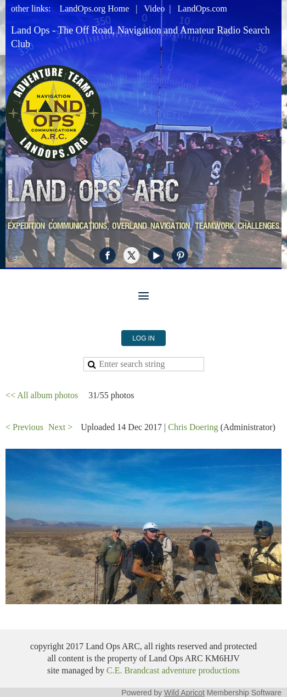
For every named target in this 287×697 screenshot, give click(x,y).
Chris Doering (193, 427)
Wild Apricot (184, 692)
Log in (143, 338)
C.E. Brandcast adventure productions (173, 670)
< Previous (24, 427)
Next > (60, 427)
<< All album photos (41, 395)
